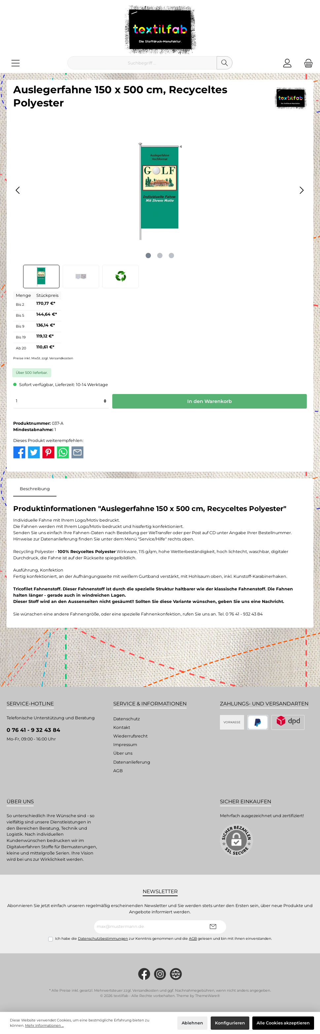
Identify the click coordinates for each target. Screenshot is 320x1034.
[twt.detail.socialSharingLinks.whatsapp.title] (62, 451)
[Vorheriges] (18, 190)
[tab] (34, 489)
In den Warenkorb (209, 401)
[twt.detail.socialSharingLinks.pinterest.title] (48, 451)
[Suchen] (224, 62)
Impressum (125, 744)
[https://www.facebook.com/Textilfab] (144, 974)
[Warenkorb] (306, 63)
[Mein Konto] (287, 63)
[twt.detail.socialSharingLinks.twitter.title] (33, 451)
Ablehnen (192, 1022)
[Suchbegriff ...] (142, 62)
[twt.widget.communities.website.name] (175, 974)
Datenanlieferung (131, 762)
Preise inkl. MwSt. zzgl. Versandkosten (43, 358)
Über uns (122, 753)
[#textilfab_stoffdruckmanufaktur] (160, 974)
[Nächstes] (301, 190)
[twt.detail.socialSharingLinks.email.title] (77, 451)
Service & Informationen (150, 703)
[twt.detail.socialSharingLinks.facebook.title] (19, 451)
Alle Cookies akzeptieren (283, 1022)
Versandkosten (145, 990)
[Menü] (15, 63)
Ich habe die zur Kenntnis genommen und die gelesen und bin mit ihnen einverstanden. (163, 938)
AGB (118, 770)
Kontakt (121, 727)
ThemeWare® (207, 996)
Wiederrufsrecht (130, 736)
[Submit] (213, 927)
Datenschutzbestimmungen (103, 938)
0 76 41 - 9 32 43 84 (33, 730)
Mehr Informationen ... (44, 1025)
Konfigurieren (230, 1022)
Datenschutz (126, 718)
